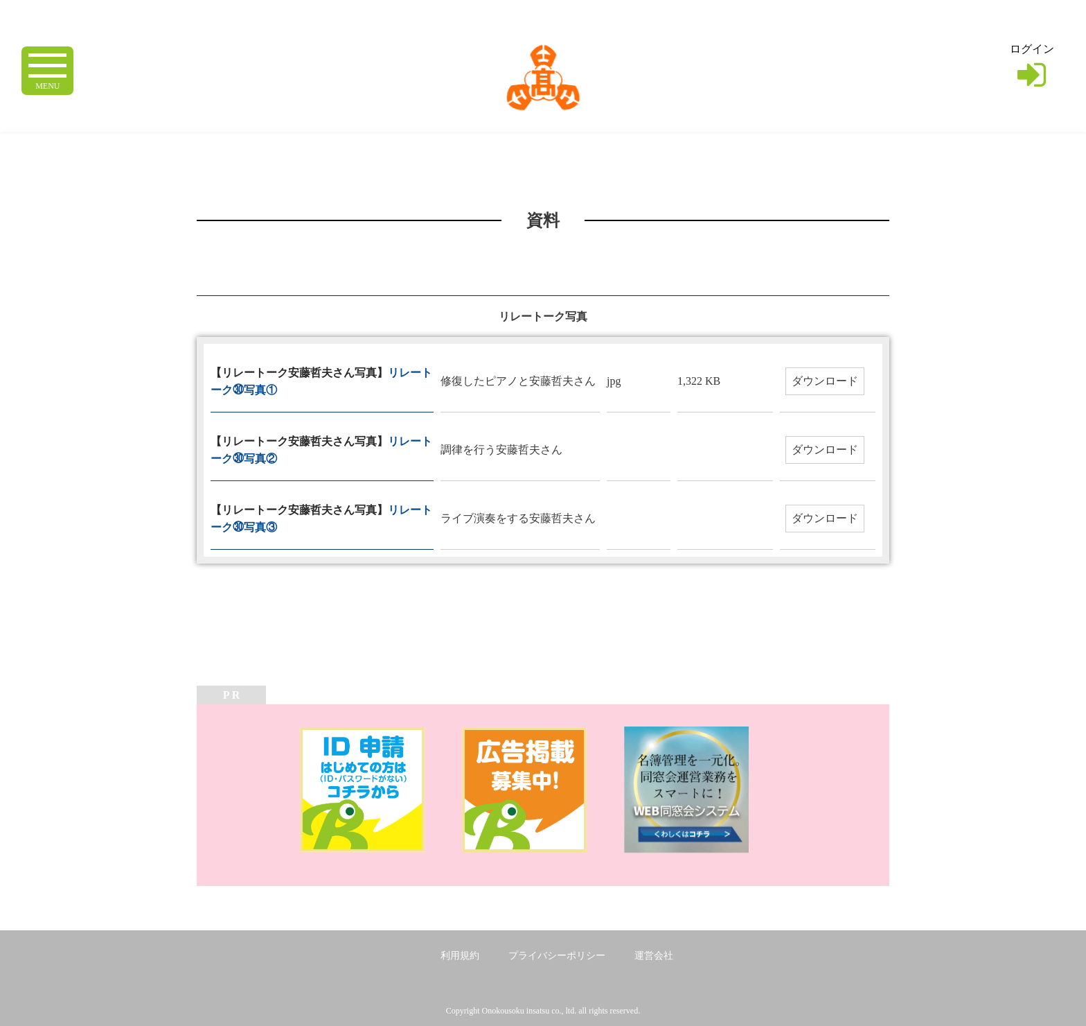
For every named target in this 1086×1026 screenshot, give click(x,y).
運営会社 (653, 955)
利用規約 (459, 955)
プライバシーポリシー (556, 955)
